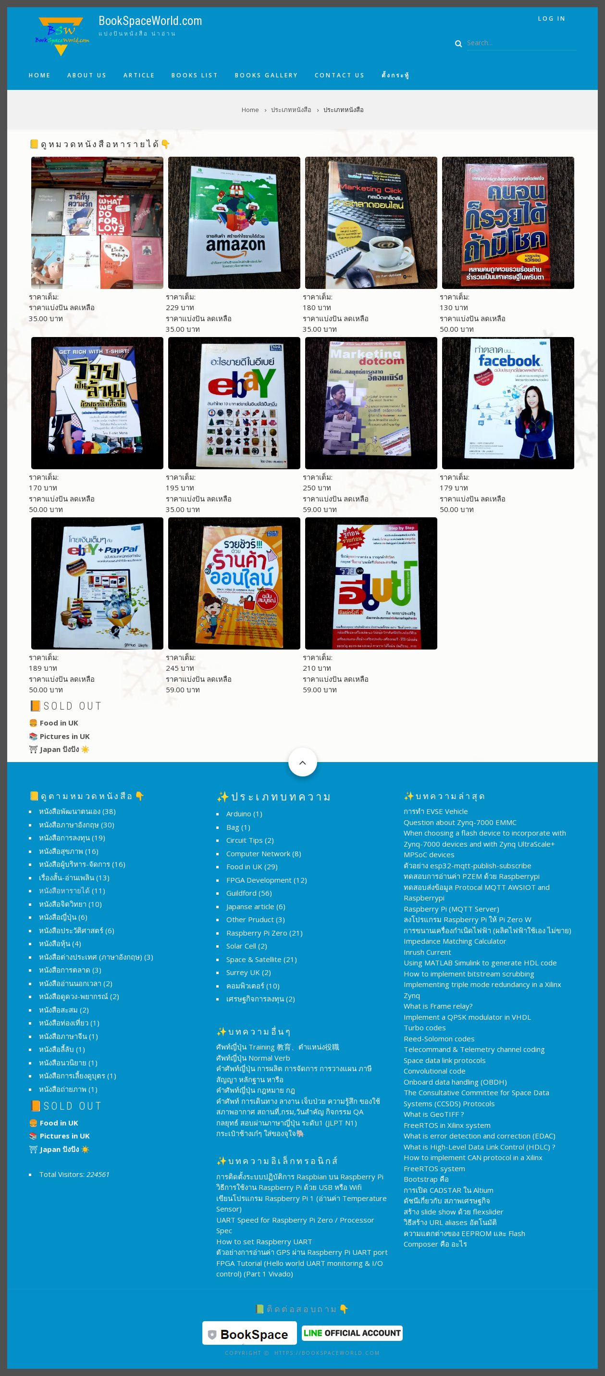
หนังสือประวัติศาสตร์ (71, 930)
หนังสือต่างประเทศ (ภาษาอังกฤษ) (90, 957)
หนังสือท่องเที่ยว (63, 1022)
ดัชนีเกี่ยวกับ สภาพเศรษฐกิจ (447, 1200)
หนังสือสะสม (58, 1009)
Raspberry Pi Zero (256, 933)
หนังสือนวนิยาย (62, 1062)
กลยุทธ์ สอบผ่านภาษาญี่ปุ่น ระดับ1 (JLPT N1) (286, 1122)
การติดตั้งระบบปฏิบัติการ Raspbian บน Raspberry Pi (299, 1176)
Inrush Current (427, 952)
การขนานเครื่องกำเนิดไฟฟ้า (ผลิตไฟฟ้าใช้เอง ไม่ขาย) (487, 930)
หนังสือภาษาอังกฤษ (69, 824)
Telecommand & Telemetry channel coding (474, 1049)
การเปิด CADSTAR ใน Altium (449, 1190)
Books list (195, 75)
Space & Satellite (254, 959)
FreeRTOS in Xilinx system (447, 1125)
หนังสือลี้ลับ (56, 1049)
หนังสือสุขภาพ (61, 851)
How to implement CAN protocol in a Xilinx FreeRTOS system (473, 1162)
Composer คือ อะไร (435, 1244)
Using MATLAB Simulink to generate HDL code (480, 962)
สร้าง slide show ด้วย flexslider (454, 1211)
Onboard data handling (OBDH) (455, 1082)
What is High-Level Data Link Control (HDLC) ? (480, 1146)
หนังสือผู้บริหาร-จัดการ (74, 864)
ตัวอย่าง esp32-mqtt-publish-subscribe (467, 865)
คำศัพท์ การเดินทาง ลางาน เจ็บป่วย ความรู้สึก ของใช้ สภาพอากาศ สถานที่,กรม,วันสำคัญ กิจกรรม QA (298, 1106)
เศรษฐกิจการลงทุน (255, 998)
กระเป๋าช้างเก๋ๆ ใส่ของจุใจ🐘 (260, 1133)
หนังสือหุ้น (54, 943)
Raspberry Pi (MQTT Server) (451, 908)
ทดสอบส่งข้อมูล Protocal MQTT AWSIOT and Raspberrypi (477, 892)
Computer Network (258, 853)
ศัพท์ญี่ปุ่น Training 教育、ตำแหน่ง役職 (277, 1046)
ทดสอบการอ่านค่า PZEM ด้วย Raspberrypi (472, 876)
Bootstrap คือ (426, 1179)
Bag (232, 827)
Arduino (238, 813)
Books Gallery (266, 75)
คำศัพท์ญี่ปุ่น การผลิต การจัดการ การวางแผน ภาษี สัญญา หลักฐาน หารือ (294, 1073)
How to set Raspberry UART (264, 1241)
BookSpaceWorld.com (150, 21)
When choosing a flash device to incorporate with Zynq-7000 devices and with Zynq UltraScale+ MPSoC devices (485, 843)
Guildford (241, 893)
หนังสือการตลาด (64, 970)
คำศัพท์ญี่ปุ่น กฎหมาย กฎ (255, 1090)
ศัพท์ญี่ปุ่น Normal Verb (253, 1058)
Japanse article (250, 906)
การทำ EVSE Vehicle (436, 811)
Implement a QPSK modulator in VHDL (467, 1017)
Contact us (340, 75)
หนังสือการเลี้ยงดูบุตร (72, 1075)
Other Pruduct (250, 919)
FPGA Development (259, 880)
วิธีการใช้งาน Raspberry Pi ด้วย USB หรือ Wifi (289, 1187)
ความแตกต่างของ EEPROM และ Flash (464, 1233)
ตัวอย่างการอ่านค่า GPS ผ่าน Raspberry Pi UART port (302, 1252)
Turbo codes (425, 1027)
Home (40, 75)
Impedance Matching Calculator (455, 941)
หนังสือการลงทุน (64, 837)
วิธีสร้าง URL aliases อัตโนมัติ (450, 1222)
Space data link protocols (445, 1060)
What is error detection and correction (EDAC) (480, 1135)
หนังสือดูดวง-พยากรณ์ (73, 996)
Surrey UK (243, 972)
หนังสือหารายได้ (64, 890)
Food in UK (244, 866)
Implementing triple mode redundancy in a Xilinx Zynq (482, 989)
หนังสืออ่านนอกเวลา (70, 983)
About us (87, 75)
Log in (552, 18)
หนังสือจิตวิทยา (62, 904)
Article (139, 75)
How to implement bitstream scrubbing (469, 973)
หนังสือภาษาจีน (63, 1036)
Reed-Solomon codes (439, 1038)
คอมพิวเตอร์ (245, 985)
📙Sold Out (66, 706)
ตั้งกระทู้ (396, 75)
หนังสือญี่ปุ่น (57, 917)
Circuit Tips (244, 840)
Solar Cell (241, 946)
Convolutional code (435, 1071)
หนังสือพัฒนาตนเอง (69, 811)
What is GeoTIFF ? (434, 1114)
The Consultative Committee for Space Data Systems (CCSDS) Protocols (476, 1098)
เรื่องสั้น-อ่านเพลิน (66, 877)
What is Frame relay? (438, 1006)
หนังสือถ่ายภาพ (62, 1089)
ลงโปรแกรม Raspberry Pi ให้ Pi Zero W (467, 919)
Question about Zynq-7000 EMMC (460, 822)
